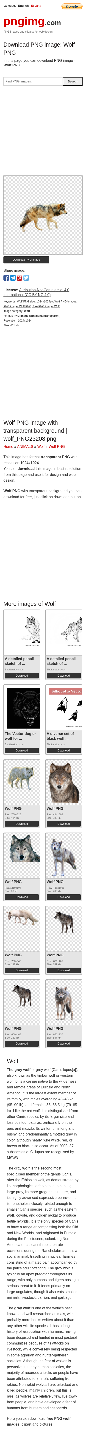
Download (22, 675)
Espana (36, 5)
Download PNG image (26, 259)
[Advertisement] (43, 132)
